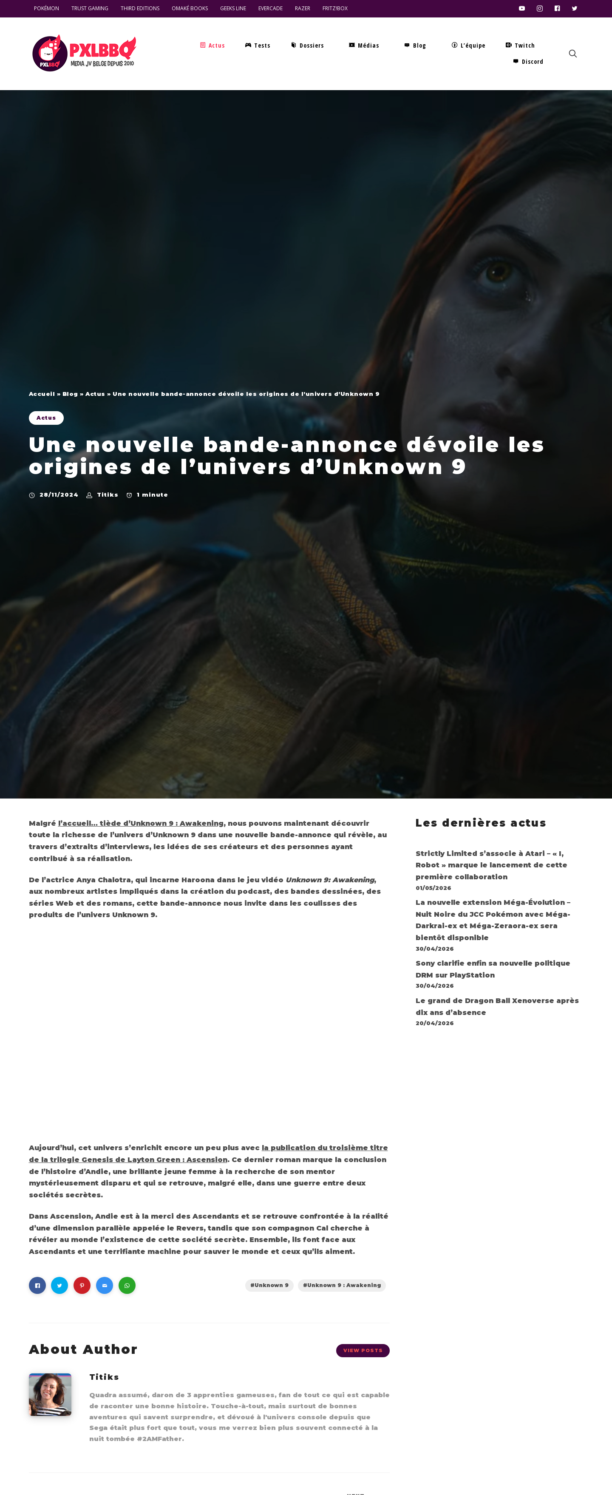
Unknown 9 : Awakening (344, 1285)
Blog (70, 393)
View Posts (363, 1350)
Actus (95, 393)
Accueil (42, 393)
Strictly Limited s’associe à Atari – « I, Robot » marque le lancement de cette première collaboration (491, 865)
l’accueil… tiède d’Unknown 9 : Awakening (141, 823)
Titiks (108, 494)
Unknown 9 (272, 1285)
